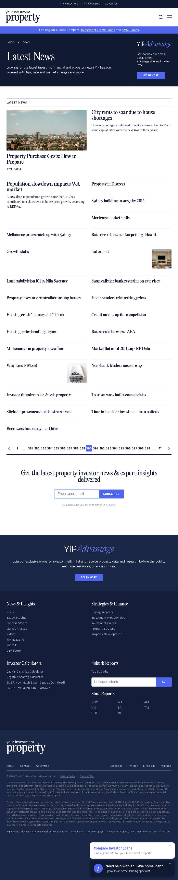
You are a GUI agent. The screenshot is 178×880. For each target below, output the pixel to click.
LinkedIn (149, 766)
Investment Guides (103, 623)
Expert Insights (16, 618)
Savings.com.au (58, 832)
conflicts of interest (17, 796)
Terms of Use (87, 776)
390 (89, 448)
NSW (94, 702)
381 (30, 448)
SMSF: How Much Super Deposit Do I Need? (36, 683)
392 (102, 448)
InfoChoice (77, 832)
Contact (25, 766)
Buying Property (102, 612)
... (24, 448)
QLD (94, 713)
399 (147, 448)
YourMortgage (95, 832)
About (11, 766)
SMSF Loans (130, 30)
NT (119, 713)
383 (43, 448)
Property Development (106, 634)
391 (95, 448)
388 (76, 448)
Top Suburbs (99, 672)
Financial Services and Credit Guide (94, 819)
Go (164, 682)
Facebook (116, 766)
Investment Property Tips (108, 618)
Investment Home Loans (97, 30)
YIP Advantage (69, 4)
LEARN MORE (151, 75)
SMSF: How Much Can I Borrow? (28, 688)
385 (56, 448)
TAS (146, 708)
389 (82, 448)
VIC (93, 708)
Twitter (133, 766)
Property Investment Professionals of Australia (145, 832)
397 (134, 448)
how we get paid (51, 796)
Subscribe (111, 494)
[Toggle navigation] (169, 17)
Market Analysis (17, 629)
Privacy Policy (67, 776)
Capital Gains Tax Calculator (25, 672)
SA (120, 708)
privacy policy (107, 505)
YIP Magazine (92, 4)
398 (141, 448)
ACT (146, 702)
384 (50, 448)
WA (120, 702)
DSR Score (14, 651)
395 (121, 448)
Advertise (111, 4)
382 (37, 448)
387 (69, 448)
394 (115, 448)
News (10, 612)
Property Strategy (103, 629)
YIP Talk (12, 645)
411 (160, 448)
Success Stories (17, 623)
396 (128, 448)
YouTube (165, 766)
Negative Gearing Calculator (25, 677)
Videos (11, 634)
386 (63, 448)
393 (108, 448)
